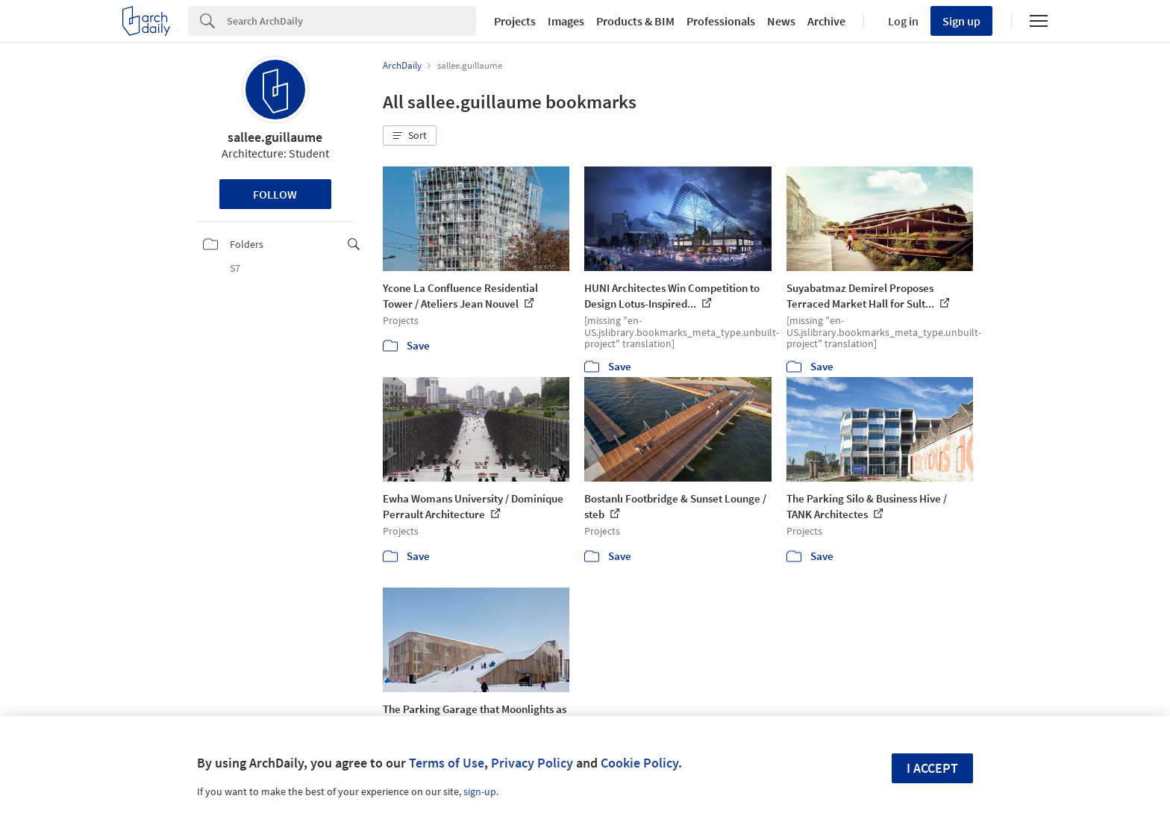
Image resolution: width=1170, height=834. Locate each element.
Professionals (720, 21)
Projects (515, 21)
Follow (275, 194)
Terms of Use (446, 762)
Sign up (961, 20)
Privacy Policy (532, 762)
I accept (932, 768)
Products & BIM (635, 21)
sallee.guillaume (275, 137)
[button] (410, 135)
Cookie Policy (639, 762)
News (781, 21)
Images (566, 21)
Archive (826, 21)
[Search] (351, 21)
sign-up (479, 791)
